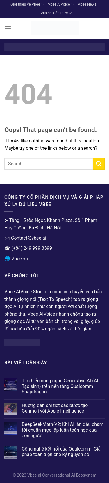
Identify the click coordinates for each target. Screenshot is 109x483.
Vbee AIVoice (61, 4)
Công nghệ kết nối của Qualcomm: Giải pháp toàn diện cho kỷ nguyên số (62, 451)
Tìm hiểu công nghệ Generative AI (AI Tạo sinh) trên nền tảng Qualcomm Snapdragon (60, 386)
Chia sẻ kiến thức (56, 13)
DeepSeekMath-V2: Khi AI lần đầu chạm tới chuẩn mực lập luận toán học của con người (62, 430)
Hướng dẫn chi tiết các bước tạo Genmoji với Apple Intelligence (55, 408)
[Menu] (7, 28)
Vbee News (87, 4)
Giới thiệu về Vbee (27, 4)
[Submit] (99, 163)
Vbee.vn (19, 258)
